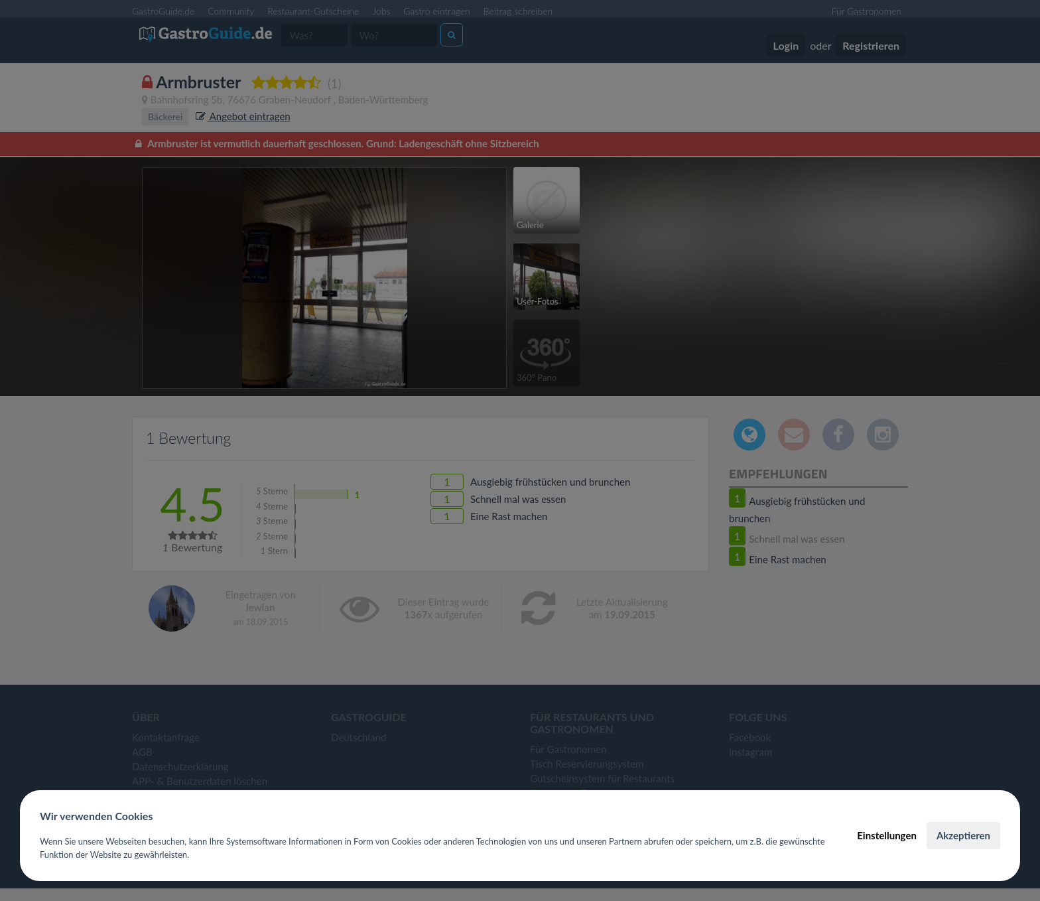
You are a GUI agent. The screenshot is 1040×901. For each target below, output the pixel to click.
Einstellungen (887, 835)
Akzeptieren (963, 835)
